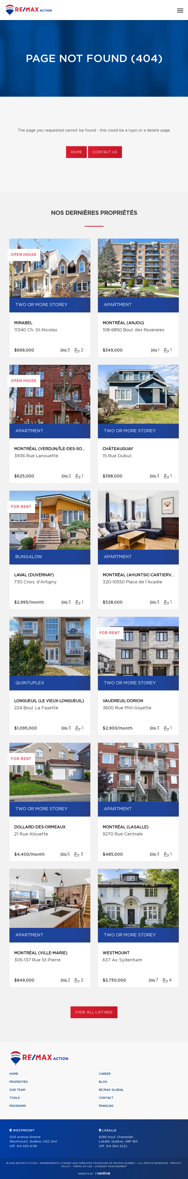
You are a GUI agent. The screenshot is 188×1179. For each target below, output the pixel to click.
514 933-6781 (27, 1146)
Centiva (102, 1173)
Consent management (111, 1166)
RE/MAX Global (111, 1089)
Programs (17, 1105)
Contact (106, 1097)
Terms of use (82, 1166)
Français (106, 1105)
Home (76, 152)
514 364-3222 (116, 1146)
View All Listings (94, 1012)
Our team (17, 1089)
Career (105, 1073)
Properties (18, 1081)
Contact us (105, 152)
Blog (103, 1081)
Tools (14, 1097)
